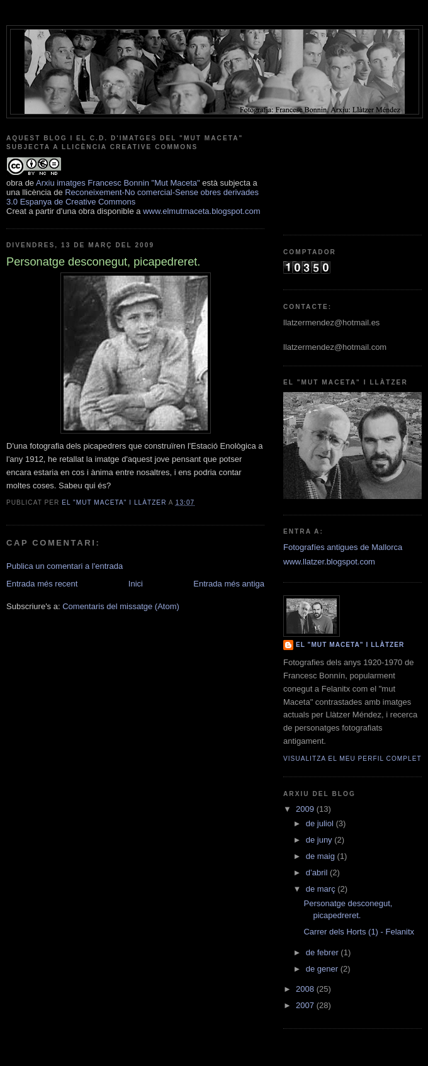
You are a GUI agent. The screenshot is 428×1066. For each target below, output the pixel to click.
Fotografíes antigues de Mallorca (342, 547)
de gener (323, 968)
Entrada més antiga (228, 583)
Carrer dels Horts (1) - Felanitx (358, 931)
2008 (306, 989)
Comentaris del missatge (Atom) (120, 606)
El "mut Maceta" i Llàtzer (350, 644)
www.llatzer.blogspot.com (329, 561)
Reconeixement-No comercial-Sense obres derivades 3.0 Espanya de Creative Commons (132, 197)
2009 (306, 809)
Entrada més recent (41, 583)
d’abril (318, 872)
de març (322, 889)
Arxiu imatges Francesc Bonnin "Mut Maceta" (118, 183)
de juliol (321, 823)
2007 (306, 1005)
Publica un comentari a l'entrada (64, 566)
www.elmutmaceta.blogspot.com (201, 211)
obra (14, 183)
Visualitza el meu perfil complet (352, 758)
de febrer (323, 952)
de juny (320, 839)
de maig (321, 856)
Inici (135, 583)
